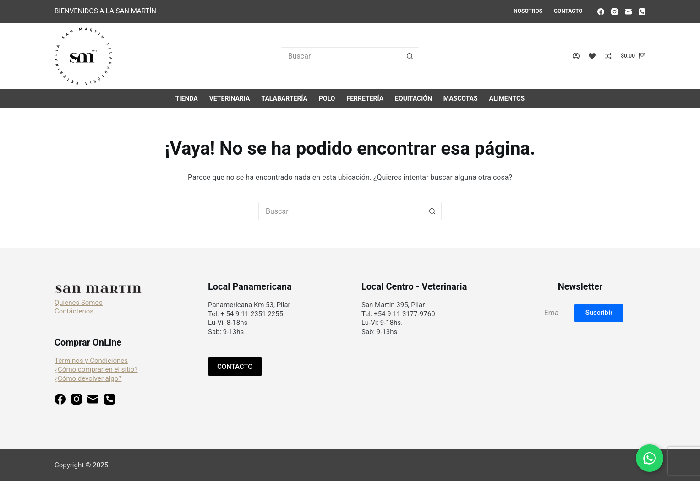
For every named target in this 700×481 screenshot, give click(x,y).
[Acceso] (576, 56)
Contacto (568, 11)
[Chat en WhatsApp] (649, 458)
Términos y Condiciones (91, 361)
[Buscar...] (341, 56)
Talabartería (284, 98)
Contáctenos (74, 311)
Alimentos (507, 98)
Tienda (186, 98)
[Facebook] (600, 11)
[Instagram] (614, 11)
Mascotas (460, 98)
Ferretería (364, 98)
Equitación (413, 98)
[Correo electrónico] (628, 11)
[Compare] (608, 56)
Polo (327, 98)
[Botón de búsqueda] (410, 56)
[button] (599, 313)
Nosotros (528, 11)
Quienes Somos (79, 302)
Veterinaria (229, 98)
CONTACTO (235, 366)
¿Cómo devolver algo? (88, 378)
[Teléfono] (642, 11)
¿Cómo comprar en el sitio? (96, 369)
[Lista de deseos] (592, 56)
